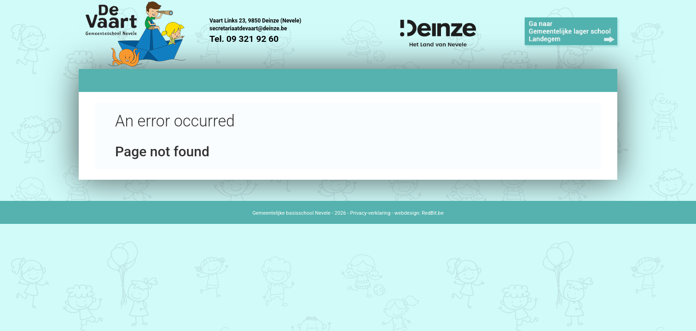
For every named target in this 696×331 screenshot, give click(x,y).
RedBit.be (433, 213)
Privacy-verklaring (370, 213)
